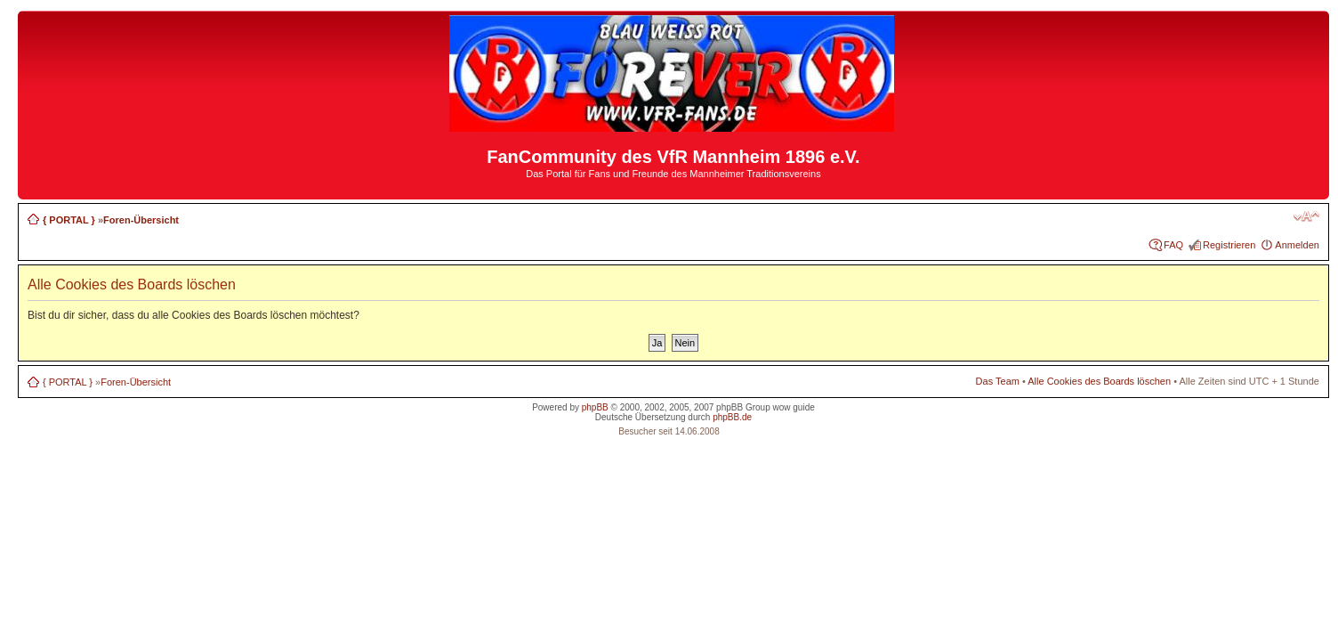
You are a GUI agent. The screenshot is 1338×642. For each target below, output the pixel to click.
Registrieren (1229, 245)
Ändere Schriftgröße (1306, 216)
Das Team (998, 381)
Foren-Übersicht (141, 220)
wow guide (794, 407)
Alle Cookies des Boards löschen (1099, 381)
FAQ (1173, 245)
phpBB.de (732, 417)
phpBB (595, 407)
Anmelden (1297, 245)
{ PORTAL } (69, 220)
